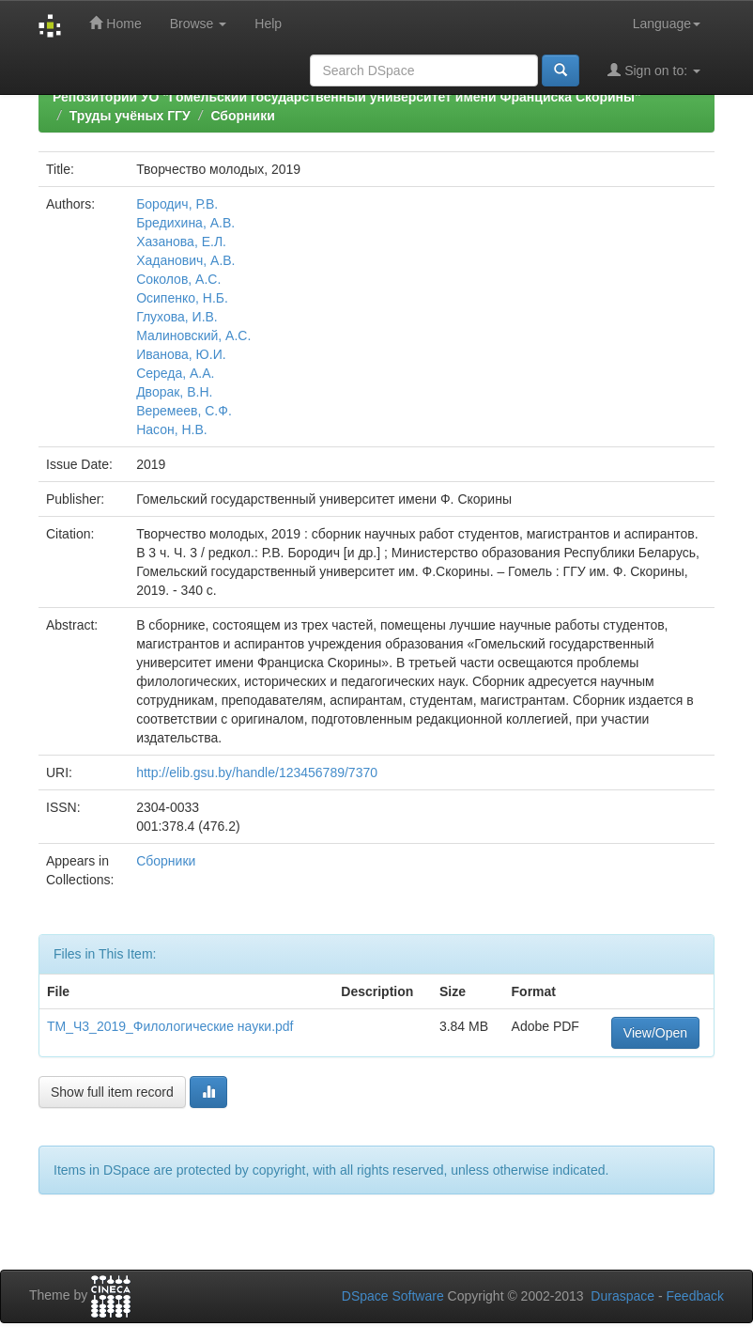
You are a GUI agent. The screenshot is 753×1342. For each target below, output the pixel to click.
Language (666, 23)
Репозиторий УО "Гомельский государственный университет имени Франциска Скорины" (347, 96)
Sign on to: (653, 70)
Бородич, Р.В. (177, 203)
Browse (198, 23)
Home (115, 23)
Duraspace (622, 1295)
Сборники (242, 115)
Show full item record (112, 1092)
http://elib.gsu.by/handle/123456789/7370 (256, 772)
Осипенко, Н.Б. (182, 297)
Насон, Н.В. (171, 429)
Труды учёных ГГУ (130, 115)
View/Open (655, 1032)
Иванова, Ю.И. (180, 354)
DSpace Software (393, 1295)
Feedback (695, 1295)
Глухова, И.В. (177, 316)
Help (268, 23)
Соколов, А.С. (178, 279)
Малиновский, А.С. (193, 335)
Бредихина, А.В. (185, 222)
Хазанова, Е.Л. (181, 241)
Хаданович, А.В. (185, 260)
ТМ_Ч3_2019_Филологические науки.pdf (170, 1026)
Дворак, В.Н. (174, 391)
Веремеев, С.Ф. (184, 410)
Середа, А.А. (175, 373)
